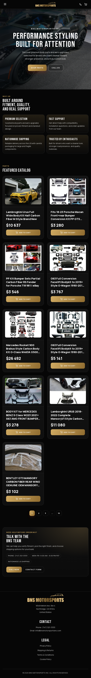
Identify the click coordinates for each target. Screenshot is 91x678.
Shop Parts (37, 68)
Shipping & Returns (45, 650)
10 (59, 513)
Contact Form (34, 569)
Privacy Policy (45, 646)
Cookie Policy (45, 659)
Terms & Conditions (45, 655)
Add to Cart (23, 232)
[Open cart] (85, 4)
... (52, 513)
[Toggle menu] (5, 4)
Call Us (56, 68)
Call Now (14, 569)
